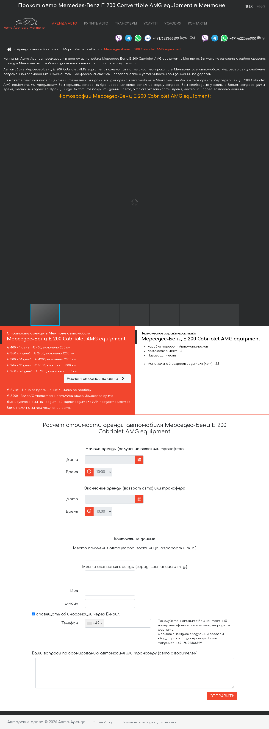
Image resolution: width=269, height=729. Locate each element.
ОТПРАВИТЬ (222, 696)
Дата (72, 460)
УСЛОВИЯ (172, 23)
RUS (249, 7)
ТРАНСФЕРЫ (126, 23)
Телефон (69, 623)
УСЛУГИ (151, 23)
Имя (74, 591)
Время (72, 472)
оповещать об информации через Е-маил (75, 614)
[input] (110, 459)
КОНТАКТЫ (197, 23)
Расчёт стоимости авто (96, 379)
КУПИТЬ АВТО (96, 23)
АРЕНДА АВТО (64, 23)
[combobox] (94, 623)
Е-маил (71, 603)
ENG (261, 7)
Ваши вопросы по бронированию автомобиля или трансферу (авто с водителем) (114, 653)
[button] (265, 202)
